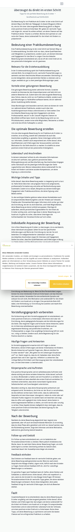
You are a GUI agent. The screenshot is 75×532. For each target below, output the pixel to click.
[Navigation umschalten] (62, 4)
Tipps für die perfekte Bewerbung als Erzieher (37, 14)
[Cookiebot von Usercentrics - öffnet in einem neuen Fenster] (64, 245)
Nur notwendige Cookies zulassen (37, 284)
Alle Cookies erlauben (61, 284)
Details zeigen (63, 276)
